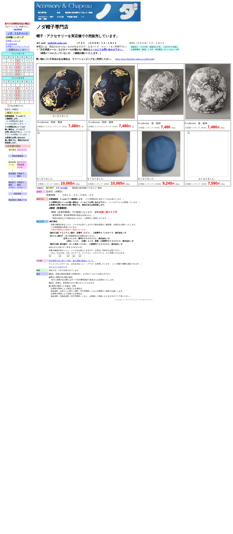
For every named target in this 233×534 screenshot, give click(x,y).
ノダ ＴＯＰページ (18, 33)
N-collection (18, 45)
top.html (18, 29)
